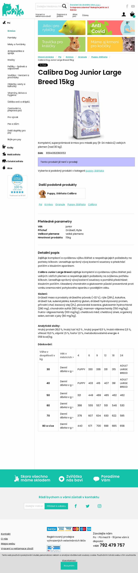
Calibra (92, 204)
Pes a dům (13, 123)
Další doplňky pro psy (17, 131)
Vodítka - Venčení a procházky (18, 76)
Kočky (7, 146)
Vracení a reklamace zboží (43, 15)
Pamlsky (12, 37)
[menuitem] (20, 30)
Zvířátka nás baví (70, 478)
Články (85, 15)
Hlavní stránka (46, 56)
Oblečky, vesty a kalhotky (16, 85)
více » (98, 5)
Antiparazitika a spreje (16, 52)
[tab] (17, 81)
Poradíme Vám (106, 478)
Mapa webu (8, 543)
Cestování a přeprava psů (15, 109)
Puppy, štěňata (99, 56)
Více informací (69, 560)
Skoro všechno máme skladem (31, 478)
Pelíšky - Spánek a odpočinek (17, 67)
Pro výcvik (13, 117)
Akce (7, 167)
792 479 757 (109, 545)
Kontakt (6, 534)
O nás (4, 539)
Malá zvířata (11, 153)
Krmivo (11, 30)
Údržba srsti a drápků (19, 101)
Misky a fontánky (17, 44)
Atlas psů (75, 15)
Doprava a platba (62, 15)
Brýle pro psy (14, 139)
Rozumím (69, 565)
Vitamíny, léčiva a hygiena (17, 93)
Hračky (11, 59)
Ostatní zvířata (12, 160)
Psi (6, 21)
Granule (82, 56)
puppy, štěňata (95, 171)
